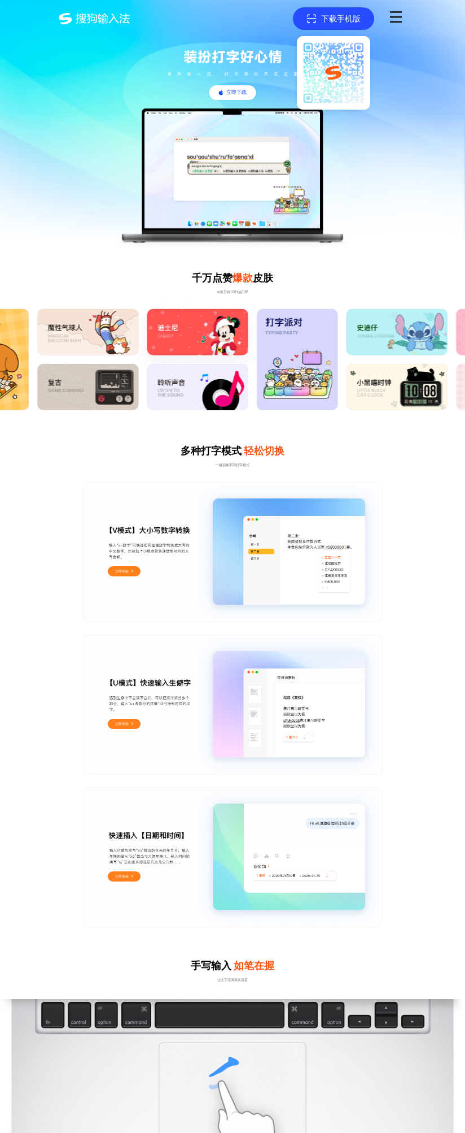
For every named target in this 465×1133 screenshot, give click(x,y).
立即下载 (236, 92)
